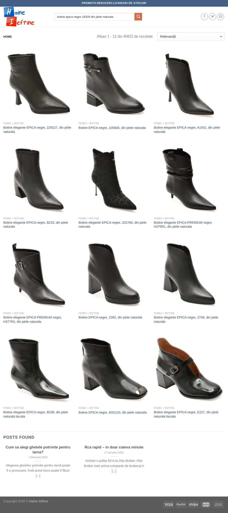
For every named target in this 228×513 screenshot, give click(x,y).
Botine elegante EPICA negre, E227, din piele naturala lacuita (186, 414)
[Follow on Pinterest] (220, 16)
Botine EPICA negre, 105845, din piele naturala (112, 128)
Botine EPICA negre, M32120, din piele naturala (113, 412)
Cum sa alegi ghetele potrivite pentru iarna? (38, 449)
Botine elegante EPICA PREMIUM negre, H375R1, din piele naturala (183, 225)
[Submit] (138, 16)
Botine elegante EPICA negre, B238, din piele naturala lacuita (35, 414)
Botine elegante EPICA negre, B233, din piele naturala (35, 225)
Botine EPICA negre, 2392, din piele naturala (110, 317)
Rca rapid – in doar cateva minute (114, 447)
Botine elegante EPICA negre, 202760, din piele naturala (113, 225)
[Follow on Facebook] (204, 16)
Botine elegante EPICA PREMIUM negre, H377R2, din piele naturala (32, 319)
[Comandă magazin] (191, 36)
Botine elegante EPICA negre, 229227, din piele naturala (37, 130)
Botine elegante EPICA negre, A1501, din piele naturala (187, 130)
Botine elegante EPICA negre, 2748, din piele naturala (186, 319)
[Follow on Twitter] (212, 16)
